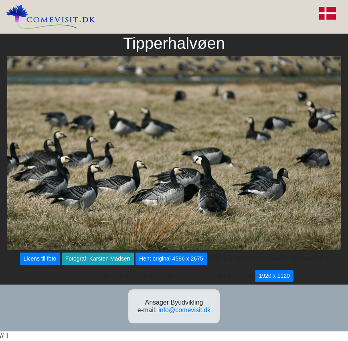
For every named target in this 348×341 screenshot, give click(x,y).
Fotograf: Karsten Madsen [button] (97, 258)
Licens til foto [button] (40, 258)
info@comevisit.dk (184, 310)
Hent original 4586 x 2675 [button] (171, 258)
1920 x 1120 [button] (274, 276)
